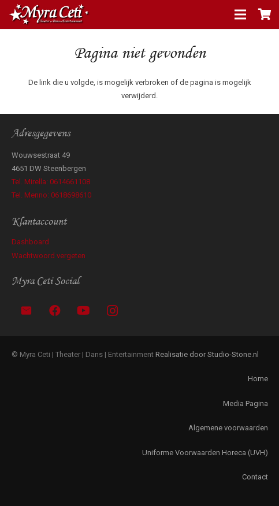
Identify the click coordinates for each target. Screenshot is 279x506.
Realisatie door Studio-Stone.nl (207, 354)
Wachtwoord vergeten (48, 255)
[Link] (49, 14)
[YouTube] (83, 310)
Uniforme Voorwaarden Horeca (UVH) (205, 452)
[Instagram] (112, 310)
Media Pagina (245, 403)
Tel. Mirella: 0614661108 (51, 181)
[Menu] (240, 14)
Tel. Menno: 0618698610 (51, 195)
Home (258, 378)
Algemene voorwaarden (228, 427)
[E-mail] (26, 310)
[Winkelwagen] (264, 14)
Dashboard (30, 241)
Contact (255, 476)
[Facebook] (54, 310)
